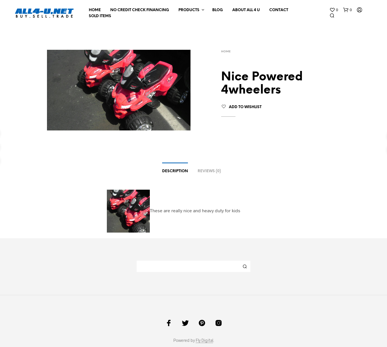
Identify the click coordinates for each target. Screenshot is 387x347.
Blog (217, 10)
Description (175, 171)
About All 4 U (246, 10)
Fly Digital (204, 340)
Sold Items (100, 16)
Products (188, 10)
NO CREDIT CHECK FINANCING (139, 10)
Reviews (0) (209, 171)
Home (95, 10)
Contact (278, 10)
